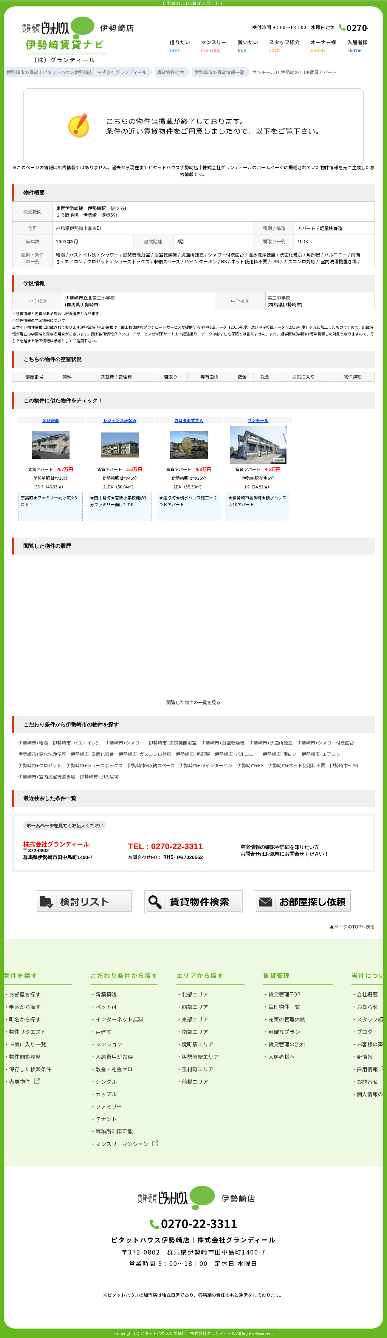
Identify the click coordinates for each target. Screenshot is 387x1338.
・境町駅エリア (195, 1044)
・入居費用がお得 (111, 1056)
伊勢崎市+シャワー (124, 742)
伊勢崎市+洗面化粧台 (92, 754)
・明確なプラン (281, 1031)
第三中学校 (279, 297)
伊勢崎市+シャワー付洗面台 (325, 742)
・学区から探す (22, 1006)
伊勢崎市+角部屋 (193, 754)
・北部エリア (192, 994)
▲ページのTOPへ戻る (352, 926)
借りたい (180, 46)
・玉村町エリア (195, 1069)
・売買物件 (22, 1081)
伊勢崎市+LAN (344, 765)
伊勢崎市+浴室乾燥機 (223, 742)
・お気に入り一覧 (25, 1044)
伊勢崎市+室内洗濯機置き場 (46, 776)
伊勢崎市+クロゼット (40, 765)
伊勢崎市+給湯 (33, 742)
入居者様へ (360, 46)
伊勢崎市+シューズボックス (94, 765)
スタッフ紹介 (284, 46)
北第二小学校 (101, 297)
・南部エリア (192, 1031)
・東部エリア (192, 1019)
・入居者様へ (279, 1056)
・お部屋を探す (22, 994)
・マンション (106, 1044)
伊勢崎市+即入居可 (99, 776)
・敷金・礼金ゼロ (111, 1069)
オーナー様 (323, 46)
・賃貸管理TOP (281, 994)
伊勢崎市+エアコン (321, 754)
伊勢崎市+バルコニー (236, 754)
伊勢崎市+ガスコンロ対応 (145, 754)
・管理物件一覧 (281, 1006)
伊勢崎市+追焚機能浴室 (173, 742)
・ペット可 (103, 1006)
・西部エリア (192, 1006)
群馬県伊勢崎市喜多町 (78, 228)
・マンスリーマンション (124, 1143)
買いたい (248, 46)
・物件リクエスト (25, 1031)
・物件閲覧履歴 (22, 1056)
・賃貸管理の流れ (284, 1044)
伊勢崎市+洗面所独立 (271, 742)
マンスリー (214, 46)
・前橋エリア (192, 1081)
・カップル (103, 1094)
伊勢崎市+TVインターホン (205, 765)
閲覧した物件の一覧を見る (193, 702)
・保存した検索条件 (27, 1069)
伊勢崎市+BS (250, 765)
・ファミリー (106, 1106)
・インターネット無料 (116, 1019)
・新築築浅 (103, 994)
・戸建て (100, 1031)
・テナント (103, 1119)
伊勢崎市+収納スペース (151, 765)
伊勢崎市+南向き (280, 754)
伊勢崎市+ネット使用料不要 (296, 765)
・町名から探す (22, 1019)
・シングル (103, 1081)
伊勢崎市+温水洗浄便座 (42, 754)
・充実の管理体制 (284, 1019)
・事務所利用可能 (111, 1131)
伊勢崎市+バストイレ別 (77, 742)
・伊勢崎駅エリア (197, 1056)
